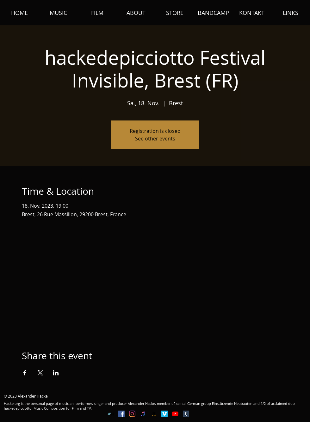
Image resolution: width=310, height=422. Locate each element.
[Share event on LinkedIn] (56, 372)
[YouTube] (175, 414)
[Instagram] (132, 414)
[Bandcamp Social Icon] (111, 414)
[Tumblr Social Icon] (186, 414)
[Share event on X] (40, 372)
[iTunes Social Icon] (143, 414)
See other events (155, 138)
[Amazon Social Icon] (154, 414)
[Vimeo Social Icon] (164, 414)
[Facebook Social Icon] (121, 414)
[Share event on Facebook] (25, 372)
